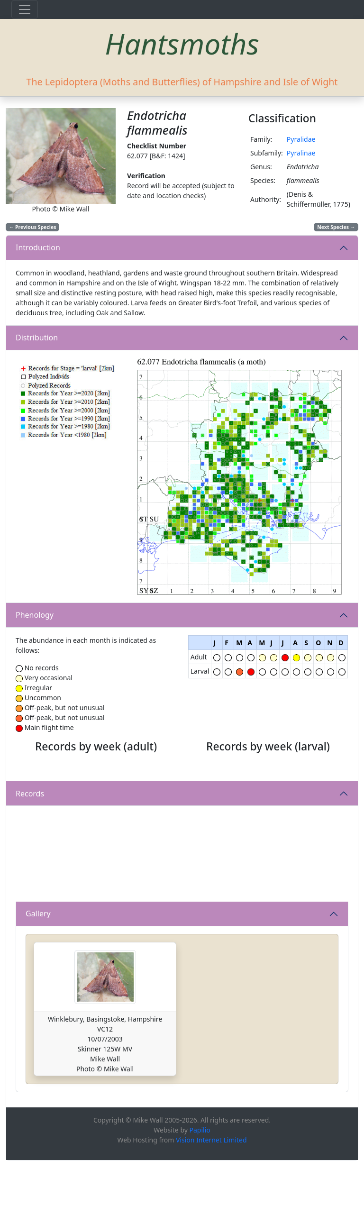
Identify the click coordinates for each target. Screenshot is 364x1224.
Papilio (200, 1193)
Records (30, 857)
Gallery (38, 977)
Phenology (35, 615)
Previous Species (32, 227)
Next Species (336, 227)
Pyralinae (301, 152)
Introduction (38, 247)
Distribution (37, 337)
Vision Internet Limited (211, 1203)
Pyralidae (301, 139)
